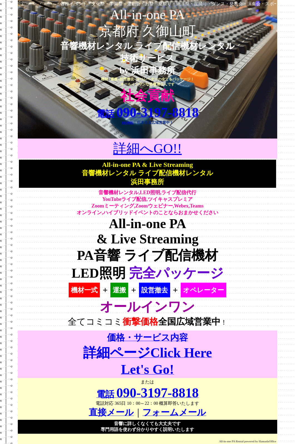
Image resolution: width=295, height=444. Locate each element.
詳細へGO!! (147, 148)
